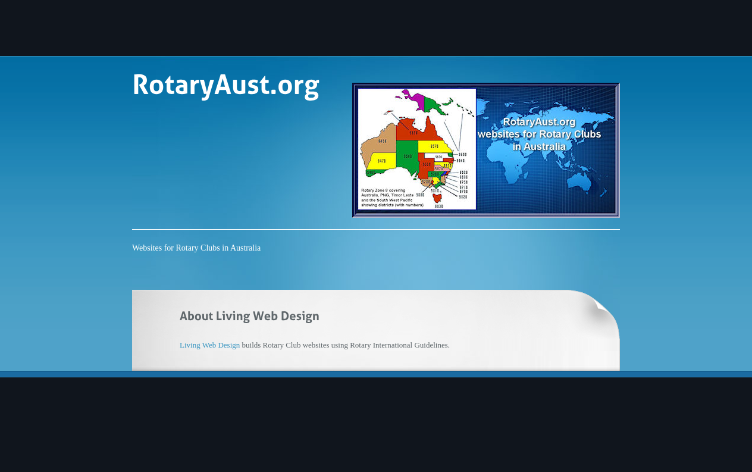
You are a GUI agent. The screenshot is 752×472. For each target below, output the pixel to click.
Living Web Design (210, 344)
